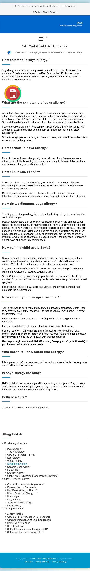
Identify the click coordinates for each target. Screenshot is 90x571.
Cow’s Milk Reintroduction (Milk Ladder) (28, 517)
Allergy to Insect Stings (19, 502)
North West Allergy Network (44, 559)
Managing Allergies (38, 52)
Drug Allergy (13, 499)
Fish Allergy (13, 470)
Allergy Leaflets (42, 562)
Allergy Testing (15, 514)
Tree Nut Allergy (16, 451)
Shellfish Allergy (15, 473)
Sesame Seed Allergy (18, 467)
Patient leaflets (57, 52)
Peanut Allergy (15, 448)
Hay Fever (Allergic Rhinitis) (22, 490)
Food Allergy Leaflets (15, 443)
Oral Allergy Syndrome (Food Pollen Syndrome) (32, 476)
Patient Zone (21, 52)
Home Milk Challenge (18, 523)
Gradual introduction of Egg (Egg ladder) (29, 520)
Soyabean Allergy (75, 52)
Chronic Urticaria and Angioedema (25, 484)
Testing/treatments (14, 508)
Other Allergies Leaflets (16, 479)
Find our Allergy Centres (45, 12)
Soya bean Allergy (17, 464)
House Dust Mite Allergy (20, 493)
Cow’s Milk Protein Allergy (21, 454)
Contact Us (70, 6)
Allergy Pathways (59, 562)
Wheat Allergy (14, 461)
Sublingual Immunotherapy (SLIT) (25, 532)
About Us (28, 562)
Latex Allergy (14, 505)
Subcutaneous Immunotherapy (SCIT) (27, 529)
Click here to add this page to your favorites (37, 6)
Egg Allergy (13, 457)
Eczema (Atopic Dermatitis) (22, 487)
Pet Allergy (13, 496)
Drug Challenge (15, 526)
